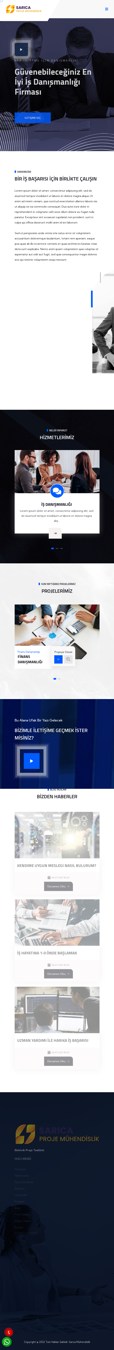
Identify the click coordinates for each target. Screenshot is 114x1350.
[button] (52, 548)
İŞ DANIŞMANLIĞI (56, 504)
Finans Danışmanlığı (30, 659)
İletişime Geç (33, 121)
